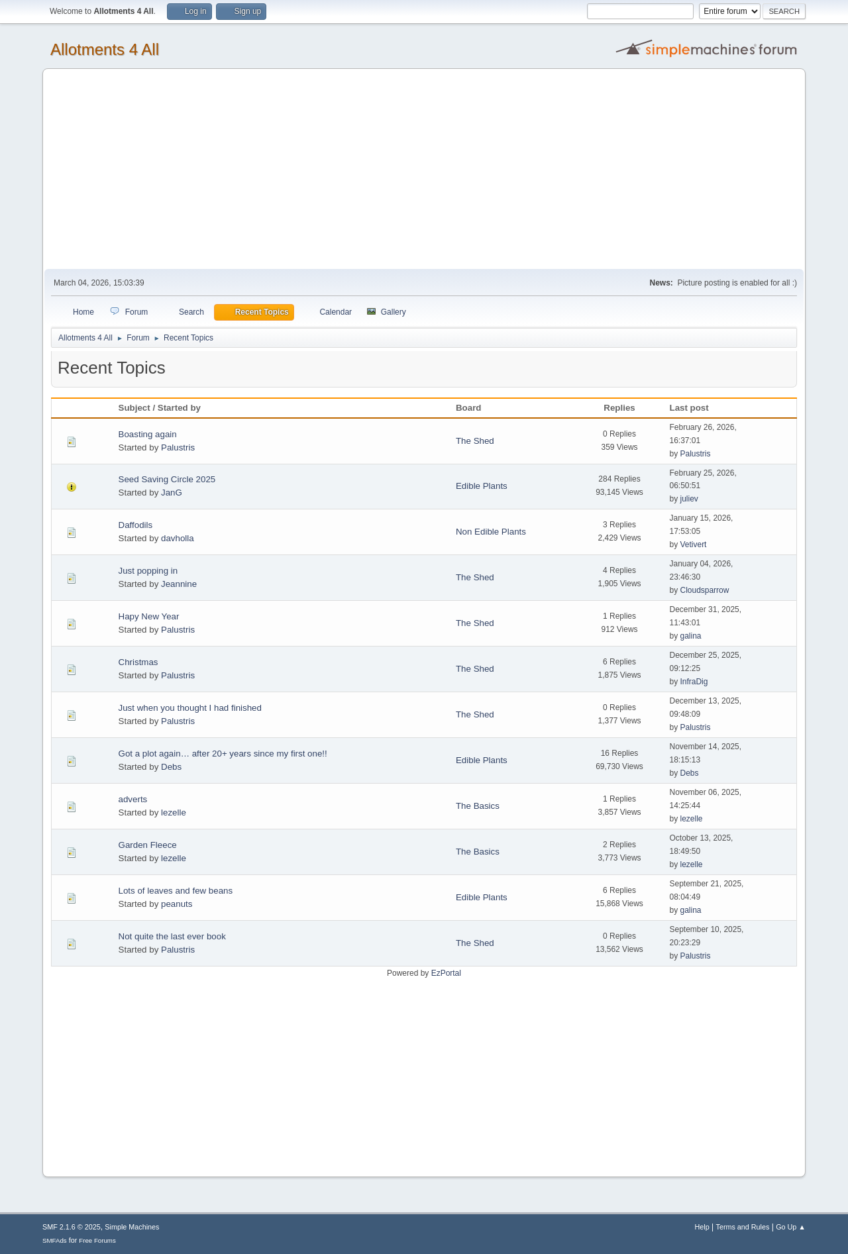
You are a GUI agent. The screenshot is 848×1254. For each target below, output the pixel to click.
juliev (689, 498)
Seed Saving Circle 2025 (167, 479)
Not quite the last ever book (172, 936)
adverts (133, 799)
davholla (177, 538)
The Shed (475, 441)
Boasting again (148, 434)
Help (702, 1227)
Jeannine (179, 584)
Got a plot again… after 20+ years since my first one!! (223, 753)
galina (690, 636)
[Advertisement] (424, 169)
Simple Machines (132, 1227)
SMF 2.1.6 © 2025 (71, 1227)
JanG (171, 492)
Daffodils (136, 525)
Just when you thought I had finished (190, 708)
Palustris (178, 447)
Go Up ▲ (791, 1227)
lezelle (173, 812)
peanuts (176, 904)
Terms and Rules (743, 1227)
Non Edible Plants (491, 532)
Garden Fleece (148, 845)
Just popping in (148, 571)
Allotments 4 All (104, 49)
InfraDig (694, 681)
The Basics (478, 806)
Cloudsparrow (704, 590)
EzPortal (446, 973)
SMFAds (54, 1240)
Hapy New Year (149, 616)
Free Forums (97, 1240)
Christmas (138, 662)
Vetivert (693, 544)
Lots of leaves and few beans (176, 891)
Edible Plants (481, 486)
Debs (171, 767)
